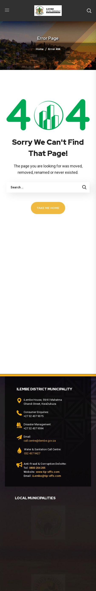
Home (40, 49)
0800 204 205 (37, 467)
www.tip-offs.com (47, 471)
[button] (89, 10)
